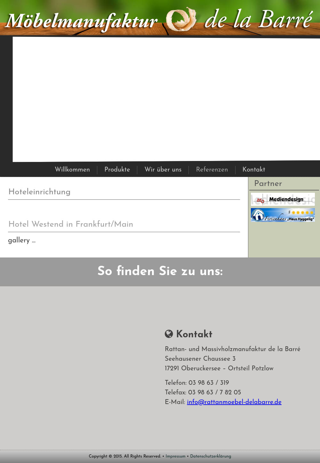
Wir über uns (162, 170)
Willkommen (72, 170)
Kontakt (254, 170)
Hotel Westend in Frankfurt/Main (70, 224)
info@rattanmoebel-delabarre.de (234, 402)
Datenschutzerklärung (210, 456)
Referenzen (212, 170)
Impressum (176, 456)
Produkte (117, 170)
